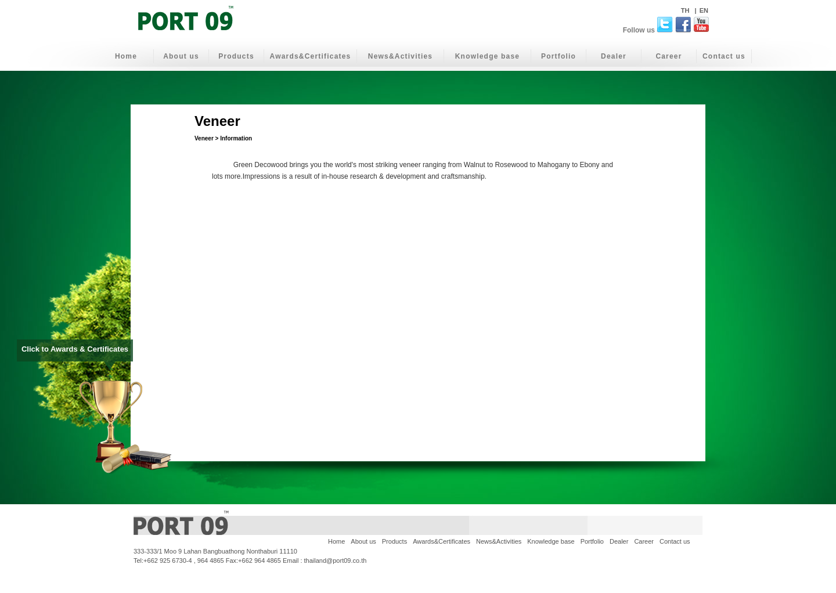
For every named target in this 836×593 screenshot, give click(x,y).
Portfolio (558, 56)
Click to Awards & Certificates (74, 352)
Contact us (723, 56)
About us (181, 56)
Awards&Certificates (310, 56)
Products (236, 56)
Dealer (613, 56)
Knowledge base (487, 56)
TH (686, 10)
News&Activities (400, 56)
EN (704, 10)
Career (668, 56)
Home (126, 56)
